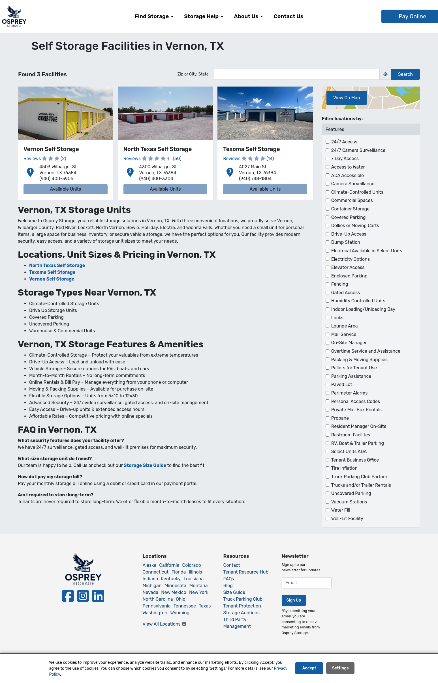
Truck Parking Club (243, 599)
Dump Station (345, 242)
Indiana (150, 578)
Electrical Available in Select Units (366, 250)
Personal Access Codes (355, 401)
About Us (246, 16)
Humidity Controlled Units (358, 300)
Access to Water (348, 167)
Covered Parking (348, 217)
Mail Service (343, 334)
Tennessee (185, 606)
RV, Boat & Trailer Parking (357, 443)
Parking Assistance (351, 376)
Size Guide (234, 592)
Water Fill (340, 510)
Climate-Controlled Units (357, 192)
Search (405, 74)
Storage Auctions (241, 612)
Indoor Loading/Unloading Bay (363, 309)
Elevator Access (348, 267)
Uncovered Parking (351, 493)
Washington (155, 612)
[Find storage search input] (296, 74)
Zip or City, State (193, 74)
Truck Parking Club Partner (359, 476)
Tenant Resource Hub (246, 572)
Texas (205, 606)
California (169, 565)
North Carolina (158, 599)
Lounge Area (344, 326)
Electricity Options (350, 259)
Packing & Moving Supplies (359, 359)
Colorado (191, 565)
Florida (179, 572)
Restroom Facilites (350, 435)
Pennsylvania (157, 606)
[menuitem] (154, 16)
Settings (340, 668)
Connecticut (156, 572)
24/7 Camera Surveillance (358, 150)
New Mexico (173, 592)
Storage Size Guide (145, 465)
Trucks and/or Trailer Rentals (361, 485)
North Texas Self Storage (57, 265)
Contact (231, 565)
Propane (340, 418)
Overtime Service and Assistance (365, 351)
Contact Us (288, 16)
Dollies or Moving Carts (355, 225)
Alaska (150, 565)
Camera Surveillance (353, 183)
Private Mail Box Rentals (356, 409)
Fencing (339, 284)
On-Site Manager (349, 342)
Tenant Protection (242, 606)
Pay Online (391, 16)
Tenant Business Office (355, 460)
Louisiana (193, 578)
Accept (309, 668)
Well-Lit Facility (347, 518)
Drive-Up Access (348, 234)
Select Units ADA (349, 451)
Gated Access (345, 292)
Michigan (152, 585)
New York (198, 592)
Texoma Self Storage (52, 272)
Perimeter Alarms (349, 393)
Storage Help (201, 16)
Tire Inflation (344, 468)
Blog (228, 585)
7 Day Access (345, 158)
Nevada (151, 592)
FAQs (228, 578)
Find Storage (152, 16)
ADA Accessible (347, 175)
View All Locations (164, 624)
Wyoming (179, 612)
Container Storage (350, 209)
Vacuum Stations (349, 502)
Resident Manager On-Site (358, 426)
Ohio (180, 599)
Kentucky (171, 578)
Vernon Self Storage (51, 279)
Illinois (195, 572)
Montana (198, 585)
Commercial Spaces (352, 200)
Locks (337, 317)
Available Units (65, 189)
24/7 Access (344, 142)
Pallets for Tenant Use (354, 367)
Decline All (373, 668)
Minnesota (175, 585)
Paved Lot (341, 384)
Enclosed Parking (349, 276)
